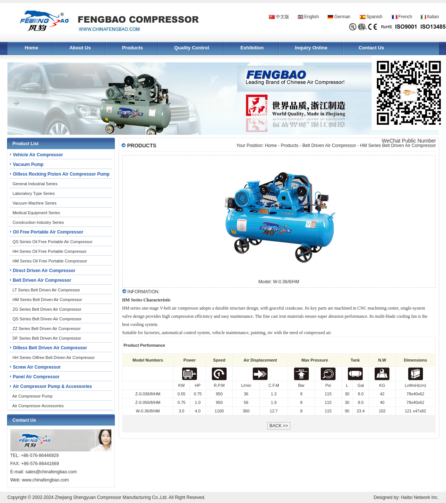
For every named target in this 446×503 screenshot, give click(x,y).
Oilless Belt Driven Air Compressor (50, 347)
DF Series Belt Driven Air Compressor (47, 338)
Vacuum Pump (28, 164)
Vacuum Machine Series (34, 203)
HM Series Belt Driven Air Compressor (47, 299)
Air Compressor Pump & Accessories (52, 386)
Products (132, 47)
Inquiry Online (311, 47)
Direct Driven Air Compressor (44, 270)
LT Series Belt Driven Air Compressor (46, 290)
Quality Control (191, 47)
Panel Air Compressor (36, 376)
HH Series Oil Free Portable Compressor (50, 251)
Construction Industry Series (38, 222)
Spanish (374, 16)
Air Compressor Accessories (38, 406)
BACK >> (278, 425)
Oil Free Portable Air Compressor (48, 232)
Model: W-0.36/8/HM (278, 281)
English (311, 16)
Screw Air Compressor (37, 367)
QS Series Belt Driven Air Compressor (47, 319)
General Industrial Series (35, 184)
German (342, 16)
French (405, 16)
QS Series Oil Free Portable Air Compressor (53, 241)
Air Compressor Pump (32, 396)
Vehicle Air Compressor (38, 154)
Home (31, 47)
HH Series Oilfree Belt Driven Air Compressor (54, 357)
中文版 (282, 16)
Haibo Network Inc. (420, 497)
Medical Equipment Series (36, 212)
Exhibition (252, 47)
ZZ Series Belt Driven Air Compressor (47, 328)
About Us (80, 47)
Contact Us (371, 47)
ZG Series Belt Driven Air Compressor (47, 309)
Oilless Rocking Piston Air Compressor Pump (61, 174)
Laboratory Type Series (34, 193)
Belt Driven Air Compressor (42, 280)
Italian (433, 16)
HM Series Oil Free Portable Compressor (50, 261)
